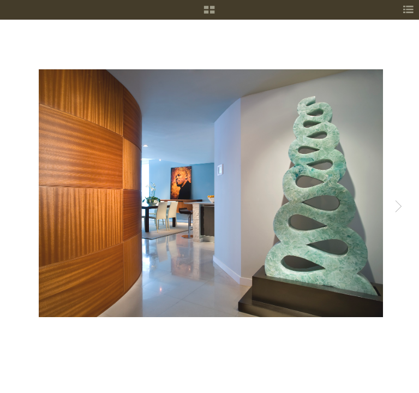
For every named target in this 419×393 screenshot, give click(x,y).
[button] (209, 13)
